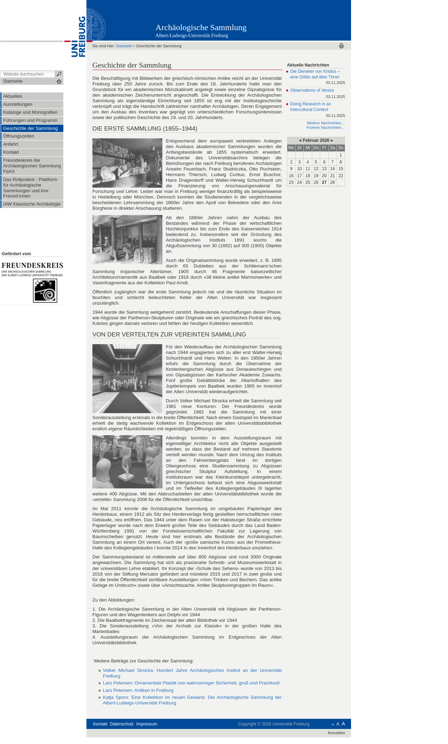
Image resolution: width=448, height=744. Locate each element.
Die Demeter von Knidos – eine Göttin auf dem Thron (317, 77)
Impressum (146, 724)
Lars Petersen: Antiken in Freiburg (138, 690)
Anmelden (336, 733)
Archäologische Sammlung (201, 27)
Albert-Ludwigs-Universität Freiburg (191, 35)
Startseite (124, 46)
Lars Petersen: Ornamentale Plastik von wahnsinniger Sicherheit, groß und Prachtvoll (191, 683)
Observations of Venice (317, 94)
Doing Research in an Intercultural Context (317, 110)
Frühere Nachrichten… (326, 127)
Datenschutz (122, 724)
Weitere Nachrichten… (326, 123)
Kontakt (100, 724)
